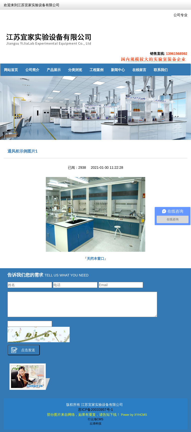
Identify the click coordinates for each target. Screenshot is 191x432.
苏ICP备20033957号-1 (95, 410)
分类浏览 (75, 70)
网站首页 (11, 70)
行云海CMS (95, 419)
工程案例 (96, 70)
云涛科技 (95, 423)
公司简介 (32, 70)
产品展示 (54, 70)
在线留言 (139, 70)
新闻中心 (118, 70)
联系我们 (161, 70)
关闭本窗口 (95, 258)
